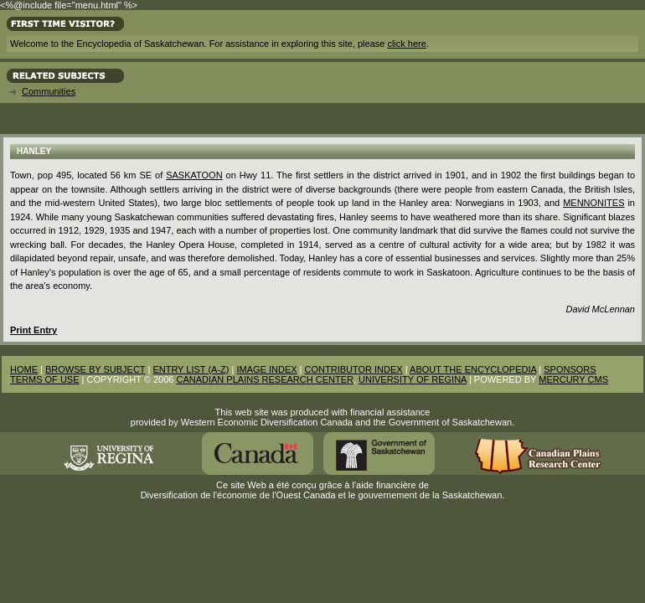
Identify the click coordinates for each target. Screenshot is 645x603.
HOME (24, 369)
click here (406, 44)
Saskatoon (194, 175)
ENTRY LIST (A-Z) (190, 369)
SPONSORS (570, 369)
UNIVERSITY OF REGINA (413, 379)
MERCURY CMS (573, 379)
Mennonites (593, 203)
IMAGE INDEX (266, 369)
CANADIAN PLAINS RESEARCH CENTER (264, 379)
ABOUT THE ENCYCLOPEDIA (473, 369)
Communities (48, 91)
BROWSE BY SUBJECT (95, 369)
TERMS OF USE (45, 379)
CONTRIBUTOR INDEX (354, 369)
